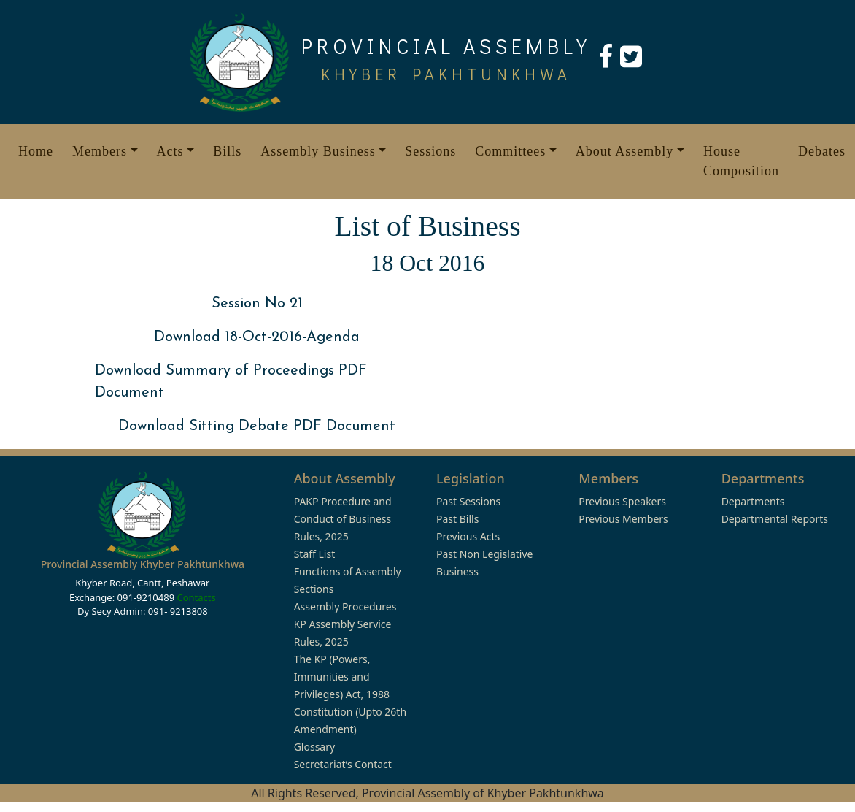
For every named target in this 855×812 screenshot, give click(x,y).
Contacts (196, 597)
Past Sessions (468, 501)
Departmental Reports (774, 519)
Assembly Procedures (345, 606)
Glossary (314, 747)
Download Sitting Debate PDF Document (256, 426)
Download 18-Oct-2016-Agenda (257, 337)
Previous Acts (468, 536)
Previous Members (623, 519)
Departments (753, 501)
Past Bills (457, 519)
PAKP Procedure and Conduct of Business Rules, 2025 (343, 518)
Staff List (315, 554)
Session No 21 (257, 303)
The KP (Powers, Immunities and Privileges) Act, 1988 (342, 676)
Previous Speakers (622, 501)
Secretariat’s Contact (343, 764)
